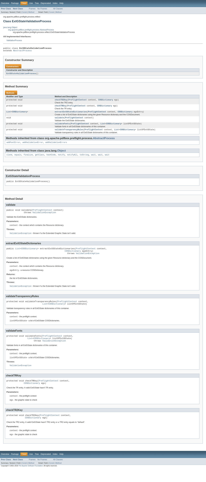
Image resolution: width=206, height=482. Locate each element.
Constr (24, 12)
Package (15, 3)
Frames (32, 9)
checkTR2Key (61, 101)
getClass (39, 158)
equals (17, 158)
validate (59, 120)
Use (31, 3)
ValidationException (44, 217)
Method (31, 12)
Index (55, 3)
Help (61, 3)
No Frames (42, 9)
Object (61, 154)
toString (84, 158)
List (8, 114)
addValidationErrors (56, 145)
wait (93, 158)
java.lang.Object (10, 27)
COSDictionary (105, 101)
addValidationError (33, 145)
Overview (5, 3)
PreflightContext (77, 101)
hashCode (51, 158)
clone (9, 158)
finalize (28, 158)
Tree (37, 3)
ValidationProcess (14, 40)
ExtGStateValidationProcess (21, 74)
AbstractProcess (22, 51)
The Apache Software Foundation (31, 479)
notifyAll (72, 158)
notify (61, 158)
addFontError (13, 145)
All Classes (58, 9)
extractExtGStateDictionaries (71, 114)
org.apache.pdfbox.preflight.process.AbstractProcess (31, 30)
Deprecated (46, 3)
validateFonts (62, 126)
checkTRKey (60, 107)
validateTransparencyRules (69, 132)
